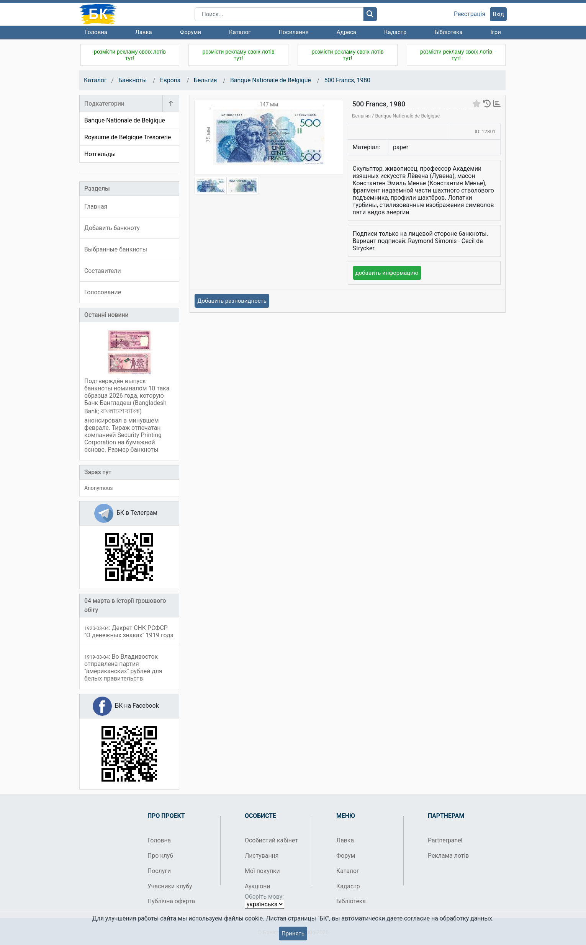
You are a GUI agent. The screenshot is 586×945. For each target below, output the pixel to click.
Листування (261, 855)
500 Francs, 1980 (347, 80)
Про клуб (160, 855)
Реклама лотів (448, 855)
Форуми (190, 32)
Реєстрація (469, 14)
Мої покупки (262, 871)
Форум (345, 855)
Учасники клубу (169, 886)
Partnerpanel (445, 840)
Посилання (294, 32)
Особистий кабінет (271, 840)
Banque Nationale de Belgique (270, 80)
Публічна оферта (171, 901)
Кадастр (395, 32)
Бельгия (206, 80)
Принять (293, 933)
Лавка (143, 32)
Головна (96, 32)
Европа (171, 80)
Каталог (239, 32)
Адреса (346, 32)
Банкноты (133, 80)
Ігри (495, 32)
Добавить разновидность (232, 300)
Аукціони (257, 886)
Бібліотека (448, 32)
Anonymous (98, 488)
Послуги (159, 871)
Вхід (498, 14)
